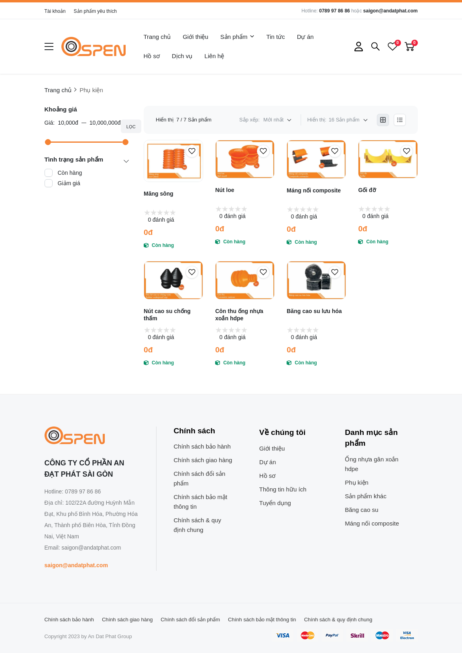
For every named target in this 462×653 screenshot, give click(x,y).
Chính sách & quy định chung (197, 525)
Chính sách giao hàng (203, 460)
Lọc (131, 126)
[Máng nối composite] (316, 159)
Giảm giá (69, 183)
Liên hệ (214, 56)
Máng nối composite (314, 190)
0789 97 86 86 (334, 11)
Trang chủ (157, 36)
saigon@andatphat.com (390, 11)
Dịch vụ (182, 56)
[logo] (93, 46)
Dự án (305, 36)
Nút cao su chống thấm (167, 314)
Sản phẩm (237, 36)
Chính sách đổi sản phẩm (200, 478)
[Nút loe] (245, 159)
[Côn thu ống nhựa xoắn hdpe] (245, 280)
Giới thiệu (195, 36)
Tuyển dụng (275, 502)
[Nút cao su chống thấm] (173, 280)
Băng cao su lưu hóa (314, 311)
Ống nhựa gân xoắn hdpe (371, 464)
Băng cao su (361, 509)
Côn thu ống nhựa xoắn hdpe (239, 314)
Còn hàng (70, 173)
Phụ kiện (356, 482)
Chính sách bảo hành (202, 446)
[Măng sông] (173, 161)
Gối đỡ (367, 190)
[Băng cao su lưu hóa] (316, 280)
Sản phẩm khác (366, 496)
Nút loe (224, 190)
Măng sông (158, 193)
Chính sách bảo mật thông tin (201, 501)
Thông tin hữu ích (283, 489)
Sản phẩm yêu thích (95, 11)
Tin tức (276, 36)
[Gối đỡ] (387, 159)
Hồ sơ (152, 56)
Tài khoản (55, 11)
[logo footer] (92, 436)
